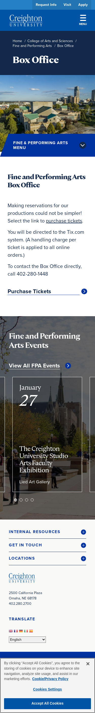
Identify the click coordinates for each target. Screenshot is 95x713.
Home (17, 41)
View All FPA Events (34, 365)
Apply (83, 4)
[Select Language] (27, 639)
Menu (83, 20)
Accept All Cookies (47, 703)
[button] (47, 531)
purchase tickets (64, 221)
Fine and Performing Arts (32, 45)
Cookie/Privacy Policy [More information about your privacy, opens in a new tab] (50, 679)
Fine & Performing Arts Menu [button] (40, 145)
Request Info (46, 4)
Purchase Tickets (29, 291)
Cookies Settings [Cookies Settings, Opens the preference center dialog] (47, 689)
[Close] (87, 663)
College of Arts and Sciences (50, 41)
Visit (67, 4)
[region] (47, 685)
